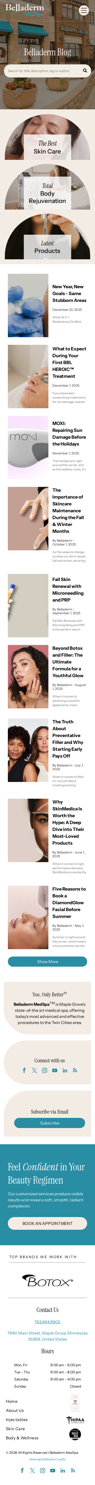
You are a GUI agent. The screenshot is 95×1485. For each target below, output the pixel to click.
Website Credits (54, 1459)
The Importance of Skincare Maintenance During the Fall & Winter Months (68, 510)
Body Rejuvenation (47, 197)
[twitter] (34, 1071)
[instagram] (44, 1071)
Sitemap (35, 1459)
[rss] (75, 1071)
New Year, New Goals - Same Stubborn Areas (69, 293)
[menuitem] (22, 1401)
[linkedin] (65, 1071)
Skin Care (47, 151)
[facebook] (24, 1071)
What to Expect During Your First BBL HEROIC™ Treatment (69, 362)
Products (47, 250)
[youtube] (55, 1071)
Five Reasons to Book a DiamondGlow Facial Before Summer (69, 902)
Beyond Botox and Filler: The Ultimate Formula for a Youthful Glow (68, 661)
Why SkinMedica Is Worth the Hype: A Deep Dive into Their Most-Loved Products (68, 822)
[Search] (47, 71)
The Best (47, 143)
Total (47, 186)
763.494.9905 (47, 1321)
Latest (47, 243)
